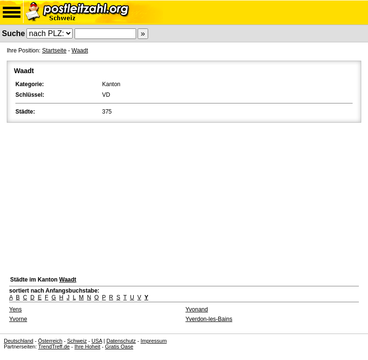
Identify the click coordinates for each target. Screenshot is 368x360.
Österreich (50, 341)
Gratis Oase (119, 346)
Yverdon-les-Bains (209, 319)
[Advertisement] (184, 196)
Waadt (80, 50)
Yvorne (18, 319)
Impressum (153, 341)
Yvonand (197, 309)
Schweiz (77, 341)
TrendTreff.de (54, 346)
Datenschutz (121, 341)
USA (96, 341)
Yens (15, 309)
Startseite (54, 50)
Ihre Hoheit (88, 346)
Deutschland (18, 341)
